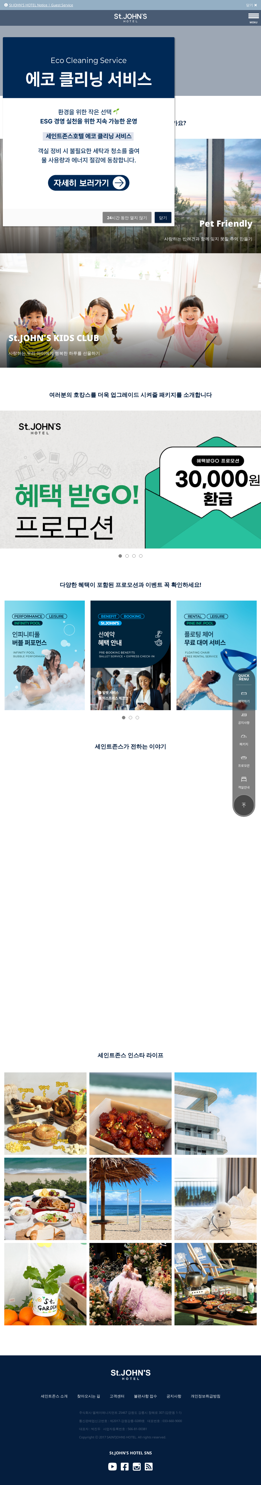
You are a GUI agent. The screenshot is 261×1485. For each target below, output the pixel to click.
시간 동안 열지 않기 (127, 217)
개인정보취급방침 (205, 1396)
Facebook (125, 1467)
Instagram (137, 1467)
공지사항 (173, 1396)
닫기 (251, 5)
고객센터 (117, 1396)
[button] (120, 556)
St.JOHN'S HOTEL (130, 18)
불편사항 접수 (145, 1396)
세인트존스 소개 (54, 1396)
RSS (149, 1467)
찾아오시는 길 (88, 1396)
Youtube (112, 1467)
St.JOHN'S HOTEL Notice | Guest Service (38, 5)
